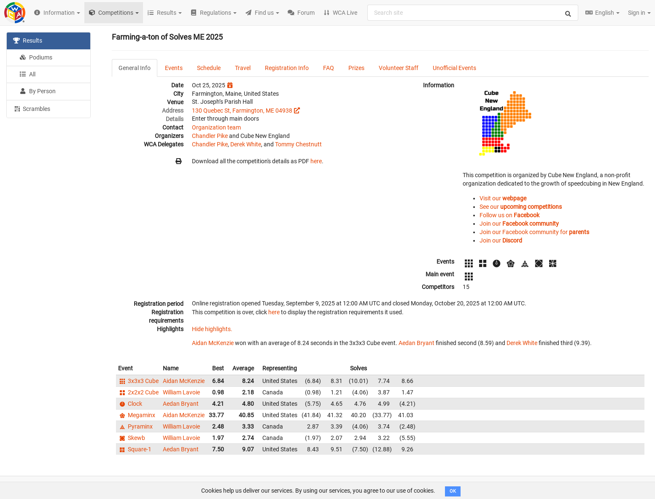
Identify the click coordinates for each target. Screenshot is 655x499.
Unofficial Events (454, 68)
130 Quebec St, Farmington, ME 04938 (242, 110)
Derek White (245, 144)
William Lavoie (181, 392)
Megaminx (136, 415)
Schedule (209, 68)
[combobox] (472, 13)
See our (521, 206)
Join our (519, 223)
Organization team (216, 127)
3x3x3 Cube (138, 381)
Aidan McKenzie (213, 343)
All (27, 74)
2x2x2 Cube (138, 392)
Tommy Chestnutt (298, 144)
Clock (130, 403)
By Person (37, 91)
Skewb (131, 437)
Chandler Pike (210, 135)
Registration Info (287, 68)
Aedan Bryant (416, 343)
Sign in (639, 12)
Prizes (356, 68)
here (316, 161)
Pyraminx (135, 426)
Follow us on (509, 215)
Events (174, 68)
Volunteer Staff (398, 68)
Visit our (503, 198)
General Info (135, 68)
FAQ (328, 68)
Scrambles (31, 108)
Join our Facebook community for (534, 232)
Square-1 (134, 449)
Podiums (35, 57)
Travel (243, 68)
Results (27, 40)
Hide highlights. (212, 329)
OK (453, 491)
